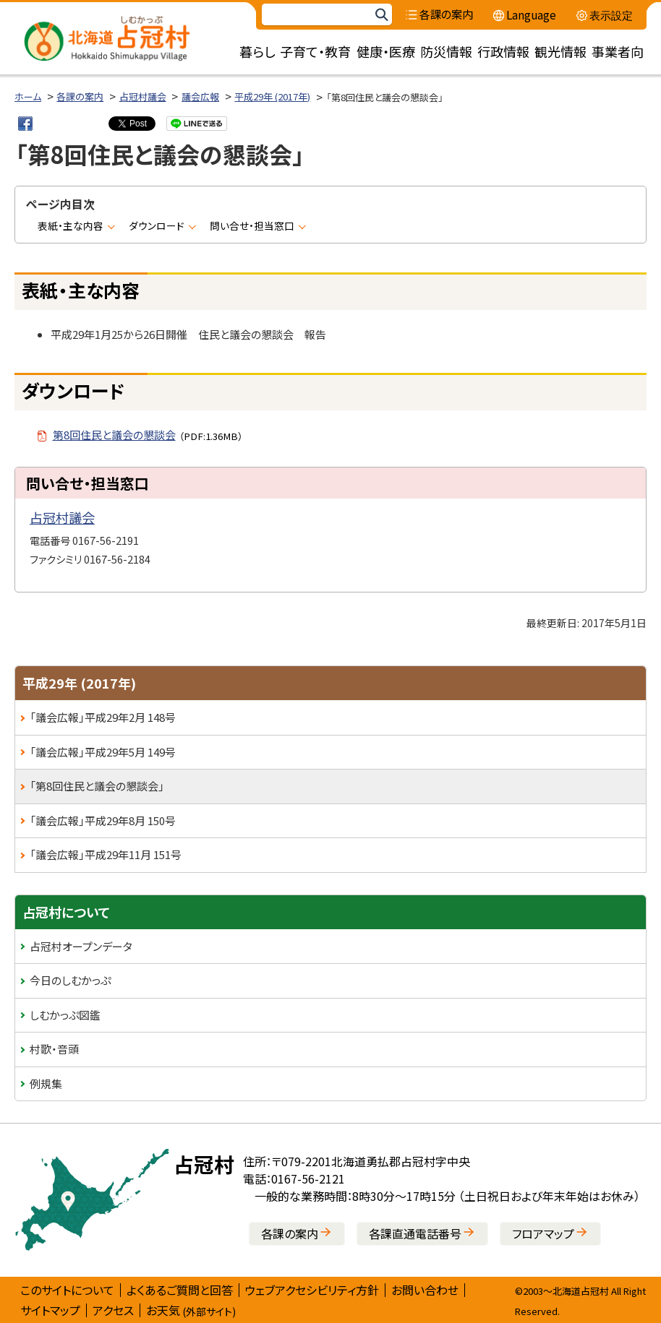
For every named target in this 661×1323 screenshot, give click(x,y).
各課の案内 (79, 96)
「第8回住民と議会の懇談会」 (97, 785)
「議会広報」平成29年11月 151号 (106, 854)
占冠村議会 (142, 96)
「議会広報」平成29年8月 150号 (103, 820)
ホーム (27, 96)
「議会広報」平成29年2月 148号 (103, 717)
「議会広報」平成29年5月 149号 (103, 751)
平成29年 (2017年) (272, 96)
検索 (381, 14)
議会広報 (200, 96)
